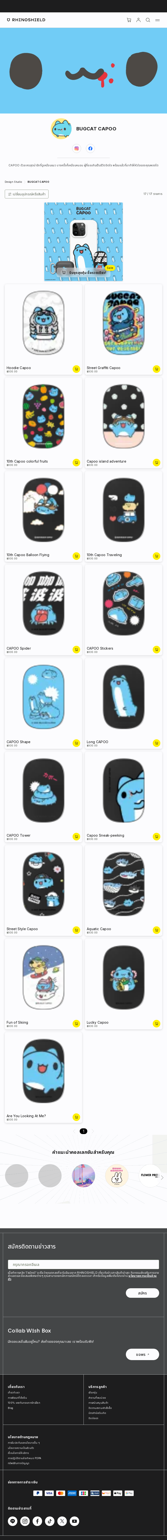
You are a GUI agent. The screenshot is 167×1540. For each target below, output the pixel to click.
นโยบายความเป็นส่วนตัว (21, 1447)
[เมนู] (157, 20)
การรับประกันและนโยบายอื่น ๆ (24, 1442)
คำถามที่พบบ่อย (97, 1397)
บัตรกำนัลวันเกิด (97, 1413)
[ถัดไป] (162, 1177)
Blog (10, 1408)
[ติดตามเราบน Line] (12, 1521)
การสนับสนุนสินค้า (98, 1402)
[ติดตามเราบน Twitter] (62, 1521)
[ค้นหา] (148, 20)
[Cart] (129, 20)
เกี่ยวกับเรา (14, 1392)
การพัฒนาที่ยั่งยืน (17, 1397)
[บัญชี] (138, 20)
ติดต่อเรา (93, 1418)
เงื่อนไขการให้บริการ (18, 1452)
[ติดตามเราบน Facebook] (37, 1521)
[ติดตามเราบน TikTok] (49, 1521)
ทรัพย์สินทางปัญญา (18, 1463)
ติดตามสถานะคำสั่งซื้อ (100, 1408)
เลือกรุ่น (92, 1392)
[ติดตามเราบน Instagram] (25, 1521)
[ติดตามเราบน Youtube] (74, 1521)
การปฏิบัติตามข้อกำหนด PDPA (24, 1458)
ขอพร (142, 1354)
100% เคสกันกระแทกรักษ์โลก (24, 1402)
